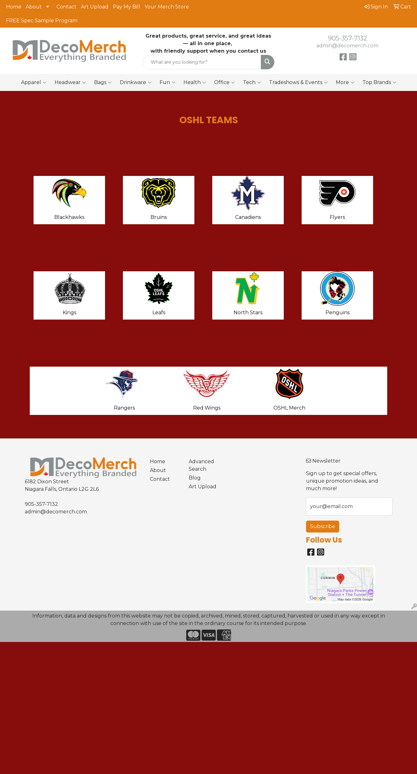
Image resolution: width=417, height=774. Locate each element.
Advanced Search (201, 465)
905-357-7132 (347, 38)
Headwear (70, 82)
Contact (66, 7)
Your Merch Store (167, 7)
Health (194, 82)
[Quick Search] (202, 62)
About (34, 7)
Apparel (33, 82)
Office (224, 82)
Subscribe (322, 526)
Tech (252, 82)
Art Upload (94, 7)
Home (13, 7)
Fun (167, 82)
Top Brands (379, 82)
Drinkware (135, 82)
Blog (195, 478)
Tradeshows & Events (298, 82)
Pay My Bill (126, 7)
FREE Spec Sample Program (41, 21)
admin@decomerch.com (347, 46)
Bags (103, 82)
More (345, 82)
